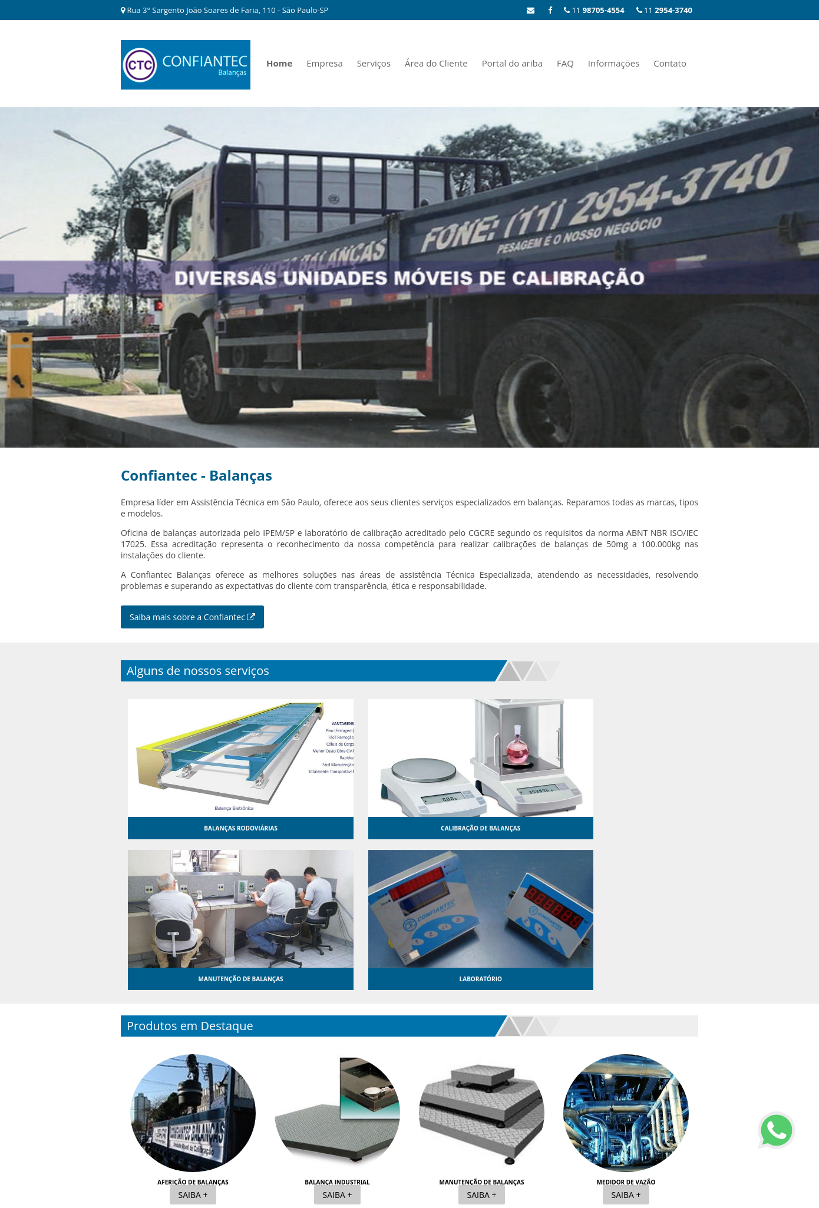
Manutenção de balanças (481, 1031)
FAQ (565, 63)
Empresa (324, 63)
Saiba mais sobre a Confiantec (192, 616)
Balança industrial (337, 1031)
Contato (669, 63)
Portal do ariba (512, 63)
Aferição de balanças (192, 1031)
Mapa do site (675, 1120)
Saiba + (193, 1043)
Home (279, 63)
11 (664, 10)
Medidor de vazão (626, 1031)
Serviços (374, 63)
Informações (614, 63)
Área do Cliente (436, 63)
